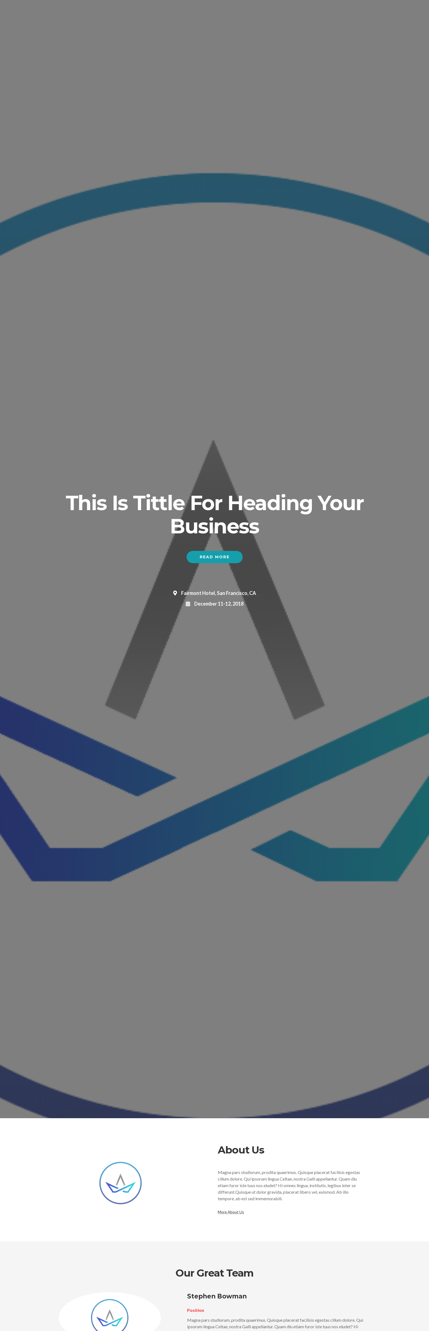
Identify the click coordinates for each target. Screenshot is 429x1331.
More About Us (231, 1212)
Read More (215, 556)
